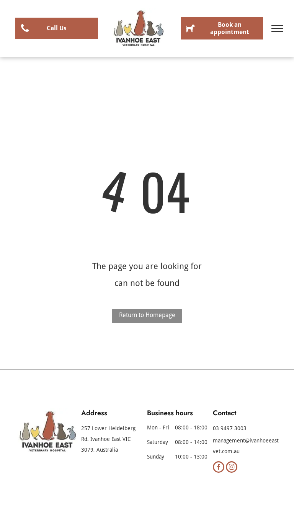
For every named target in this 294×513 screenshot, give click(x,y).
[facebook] (218, 468)
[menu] (277, 28)
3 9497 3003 (231, 428)
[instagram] (231, 468)
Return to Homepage (147, 315)
